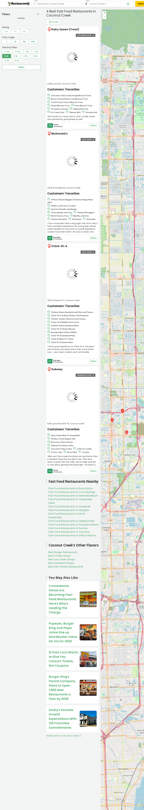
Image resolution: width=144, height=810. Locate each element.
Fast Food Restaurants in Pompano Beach (73, 524)
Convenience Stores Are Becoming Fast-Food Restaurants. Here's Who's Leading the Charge (63, 599)
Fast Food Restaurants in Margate (68, 510)
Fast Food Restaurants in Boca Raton (70, 488)
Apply (21, 67)
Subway (57, 369)
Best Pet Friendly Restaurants (65, 566)
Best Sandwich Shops (61, 563)
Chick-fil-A (59, 246)
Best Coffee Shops (59, 555)
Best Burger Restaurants (63, 552)
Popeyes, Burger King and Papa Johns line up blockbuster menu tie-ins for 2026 (63, 632)
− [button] (104, 17)
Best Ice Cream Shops (61, 559)
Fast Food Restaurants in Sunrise (68, 528)
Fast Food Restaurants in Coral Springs (71, 492)
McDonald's (59, 133)
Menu (93, 125)
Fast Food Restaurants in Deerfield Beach (73, 495)
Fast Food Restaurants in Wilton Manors (72, 535)
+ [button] (104, 13)
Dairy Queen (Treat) (65, 29)
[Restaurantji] (19, 3)
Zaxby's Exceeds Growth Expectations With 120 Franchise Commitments (63, 719)
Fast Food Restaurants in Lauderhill (69, 506)
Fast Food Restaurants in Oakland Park (71, 521)
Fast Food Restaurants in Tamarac (69, 531)
